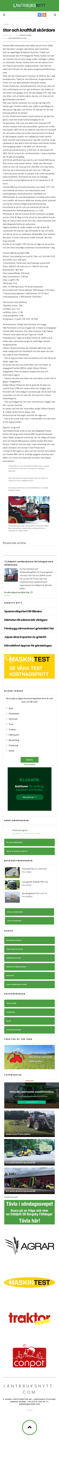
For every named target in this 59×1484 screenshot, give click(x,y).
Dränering (13, 745)
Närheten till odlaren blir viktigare (25, 620)
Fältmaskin (14, 734)
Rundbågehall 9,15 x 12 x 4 (29, 897)
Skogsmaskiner (13, 1030)
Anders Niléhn (25, 35)
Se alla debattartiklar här (18, 592)
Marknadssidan (13, 958)
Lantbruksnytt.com (29, 1389)
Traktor (12, 729)
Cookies (30, 1410)
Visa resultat (29, 764)
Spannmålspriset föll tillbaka (23, 611)
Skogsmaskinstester (17, 38)
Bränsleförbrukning (16, 967)
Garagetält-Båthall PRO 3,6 (29, 885)
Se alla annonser (14, 842)
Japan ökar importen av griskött (25, 637)
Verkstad (13, 718)
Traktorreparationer (16, 984)
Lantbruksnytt (11, 1197)
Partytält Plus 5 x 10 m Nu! (29, 872)
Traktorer (11, 1003)
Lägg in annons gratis (17, 851)
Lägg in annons (14, 921)
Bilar (8, 1021)
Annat (11, 750)
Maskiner (10, 1012)
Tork (11, 724)
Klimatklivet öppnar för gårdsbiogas (28, 645)
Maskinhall (14, 713)
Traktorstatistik (14, 949)
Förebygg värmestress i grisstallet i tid (29, 628)
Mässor (10, 976)
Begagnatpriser (13, 940)
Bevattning (14, 740)
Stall (11, 708)
